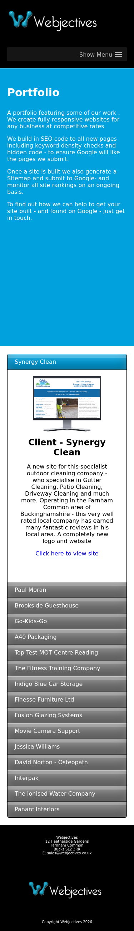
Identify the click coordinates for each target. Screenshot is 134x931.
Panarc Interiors (37, 809)
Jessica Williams (37, 746)
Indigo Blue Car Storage (49, 684)
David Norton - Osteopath (51, 762)
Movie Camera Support (47, 731)
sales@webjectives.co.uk (69, 853)
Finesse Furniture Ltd (44, 699)
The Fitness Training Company (57, 668)
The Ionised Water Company (55, 793)
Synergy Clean (35, 361)
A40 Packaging (36, 636)
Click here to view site (66, 553)
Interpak (27, 778)
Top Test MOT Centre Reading (56, 652)
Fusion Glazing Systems (48, 715)
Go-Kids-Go (31, 621)
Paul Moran (30, 589)
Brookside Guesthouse (47, 605)
